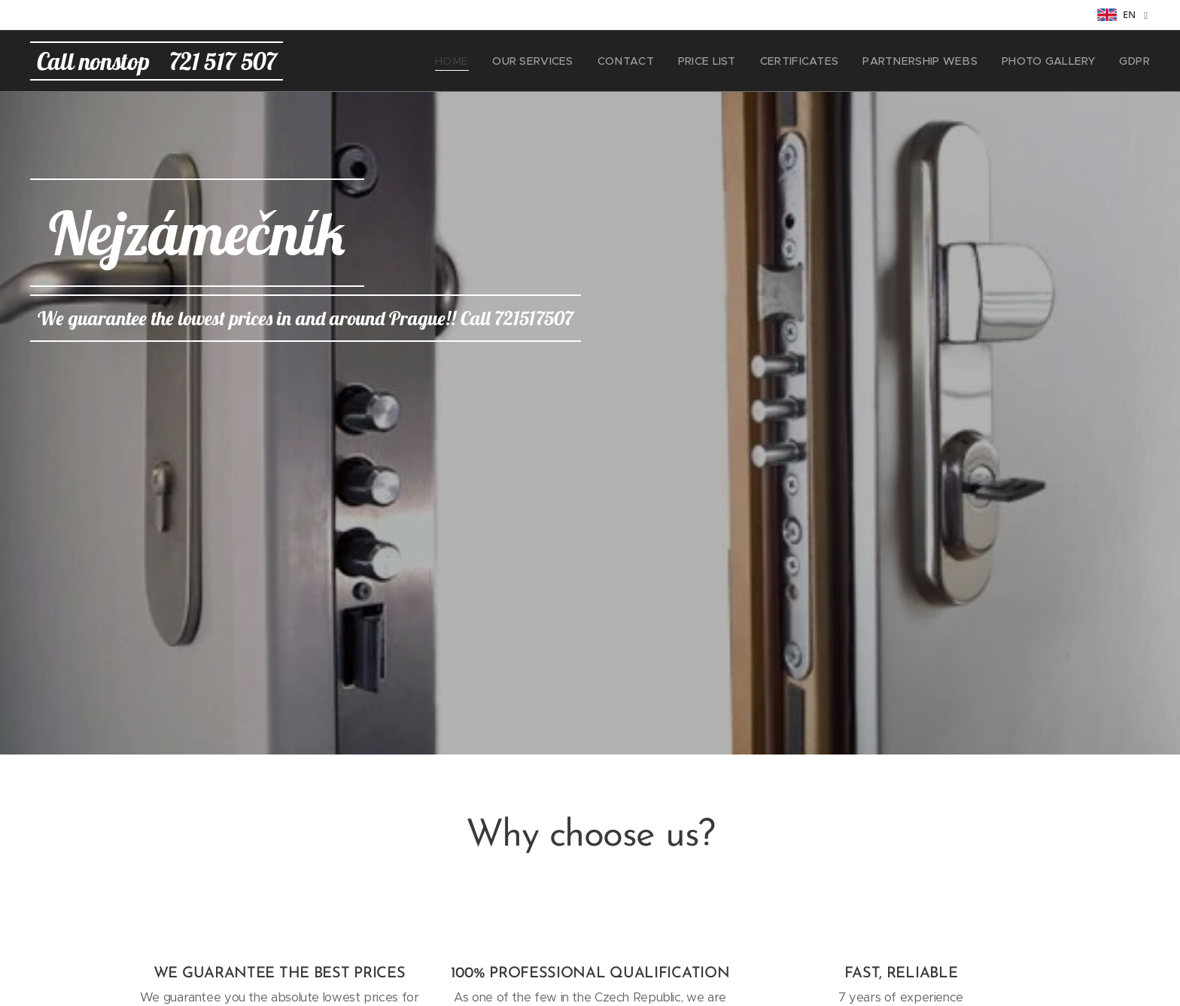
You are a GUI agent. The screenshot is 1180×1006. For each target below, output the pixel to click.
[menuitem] (496, 61)
